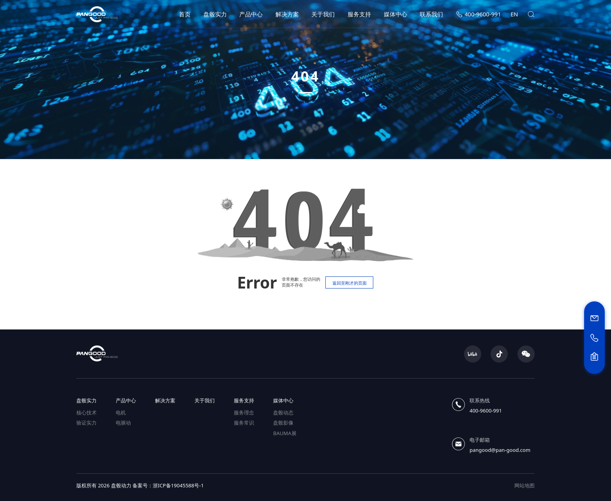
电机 (121, 412)
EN (514, 14)
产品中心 (251, 14)
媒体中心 (395, 14)
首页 (185, 14)
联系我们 (431, 14)
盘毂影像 (283, 422)
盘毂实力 (215, 14)
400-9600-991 (478, 14)
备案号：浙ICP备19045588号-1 (168, 485)
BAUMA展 (285, 433)
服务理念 (244, 412)
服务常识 (244, 422)
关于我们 (323, 14)
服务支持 (359, 14)
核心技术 (86, 412)
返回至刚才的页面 (349, 283)
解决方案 (287, 14)
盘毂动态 (283, 412)
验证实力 (86, 422)
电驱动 (123, 422)
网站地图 (524, 485)
